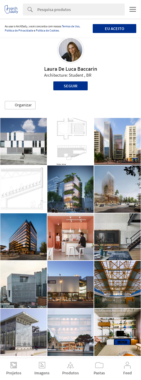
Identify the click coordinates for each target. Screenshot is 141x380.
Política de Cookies (47, 30)
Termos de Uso (70, 26)
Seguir (70, 86)
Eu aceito (114, 28)
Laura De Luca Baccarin (70, 68)
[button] (20, 105)
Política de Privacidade (19, 30)
